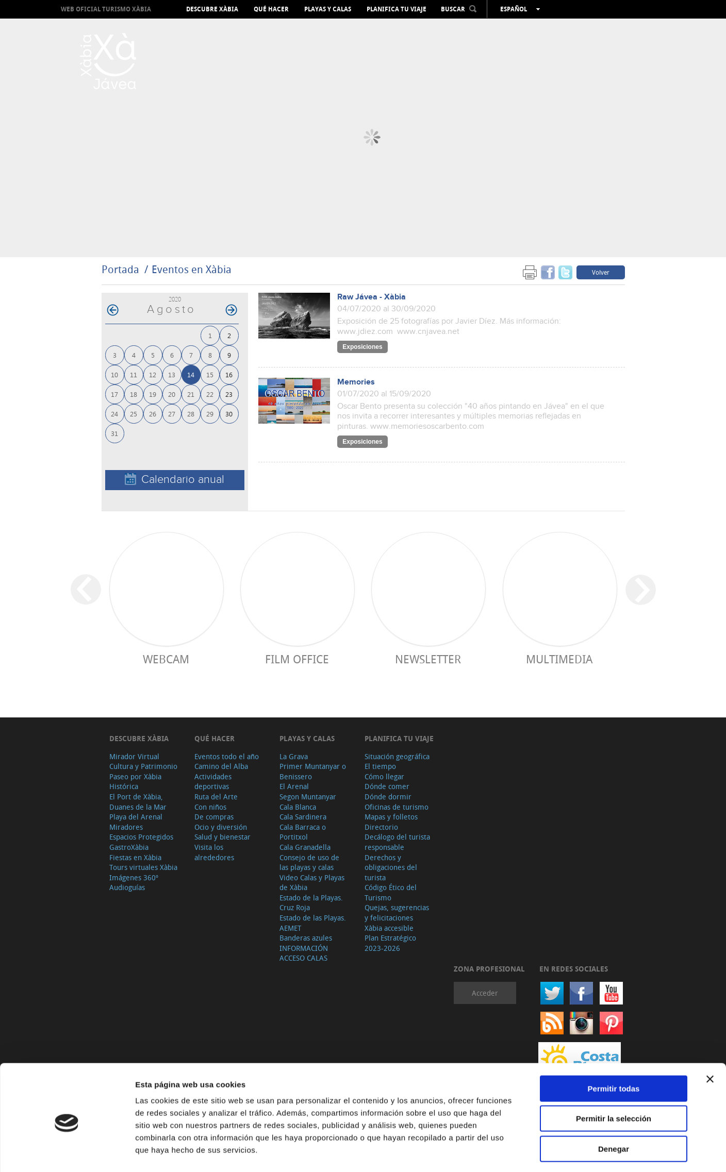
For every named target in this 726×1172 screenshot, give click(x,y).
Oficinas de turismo (396, 807)
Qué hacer (271, 9)
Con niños (210, 807)
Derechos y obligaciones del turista (391, 867)
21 (190, 394)
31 (114, 433)
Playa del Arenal (135, 817)
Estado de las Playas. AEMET (312, 923)
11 (133, 374)
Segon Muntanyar (307, 796)
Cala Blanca (297, 807)
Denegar (613, 1106)
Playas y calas (327, 9)
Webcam (166, 658)
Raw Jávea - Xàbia (371, 297)
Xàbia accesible (389, 928)
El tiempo (380, 766)
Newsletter (428, 658)
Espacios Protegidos (141, 837)
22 (209, 394)
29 (209, 413)
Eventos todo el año (226, 756)
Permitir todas (614, 1046)
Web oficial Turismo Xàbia (106, 9)
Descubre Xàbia (212, 9)
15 (209, 374)
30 (229, 413)
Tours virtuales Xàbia (143, 867)
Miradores (126, 827)
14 (190, 374)
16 (229, 374)
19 (152, 394)
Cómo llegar (384, 776)
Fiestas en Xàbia (135, 857)
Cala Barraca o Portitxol (302, 832)
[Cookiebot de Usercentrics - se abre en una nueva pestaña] (67, 1152)
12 (152, 374)
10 (114, 374)
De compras (214, 817)
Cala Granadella (305, 847)
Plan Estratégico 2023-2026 (390, 943)
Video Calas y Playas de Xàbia (311, 883)
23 (229, 394)
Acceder (485, 993)
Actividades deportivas (213, 782)
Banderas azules (305, 938)
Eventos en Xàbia (192, 269)
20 (171, 394)
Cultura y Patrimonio (143, 766)
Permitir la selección (613, 1076)
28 (190, 413)
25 (133, 413)
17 (114, 394)
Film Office (297, 658)
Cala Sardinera (302, 817)
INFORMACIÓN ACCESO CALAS (303, 953)
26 (152, 413)
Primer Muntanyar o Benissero (312, 771)
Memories (356, 382)
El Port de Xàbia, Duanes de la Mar (138, 802)
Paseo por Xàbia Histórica (135, 782)
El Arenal (294, 786)
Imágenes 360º (133, 877)
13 (171, 374)
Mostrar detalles (558, 1151)
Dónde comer (387, 786)
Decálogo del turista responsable (397, 842)
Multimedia (559, 658)
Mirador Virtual (134, 756)
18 (133, 394)
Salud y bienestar (222, 837)
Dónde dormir (388, 796)
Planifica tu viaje (396, 9)
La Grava (293, 756)
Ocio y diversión (220, 827)
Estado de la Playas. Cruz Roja (311, 903)
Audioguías (127, 887)
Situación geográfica (397, 756)
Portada (120, 269)
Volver (600, 272)
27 (171, 413)
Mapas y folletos (391, 817)
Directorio (381, 827)
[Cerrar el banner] (710, 1036)
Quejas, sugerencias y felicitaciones (397, 912)
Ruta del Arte (216, 796)
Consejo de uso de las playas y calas (309, 862)
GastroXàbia (128, 847)
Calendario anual (174, 479)
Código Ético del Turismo (391, 892)
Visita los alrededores (214, 852)
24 (114, 413)
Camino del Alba (221, 766)
